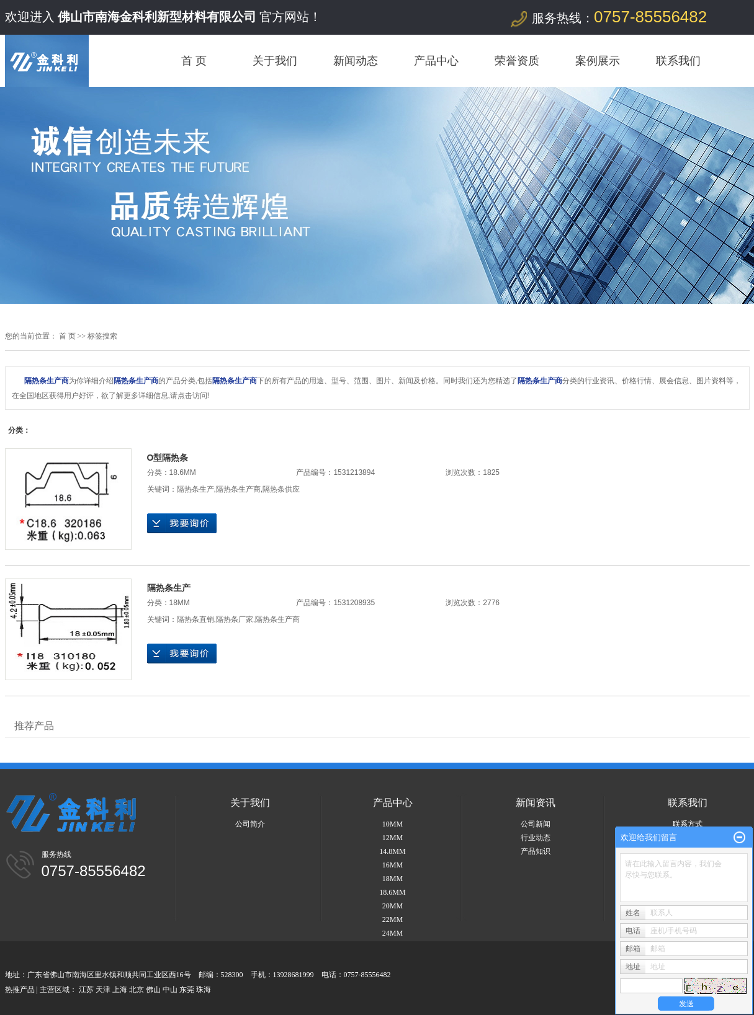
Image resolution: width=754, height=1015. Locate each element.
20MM (392, 906)
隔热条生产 (195, 489)
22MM (392, 919)
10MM (392, 824)
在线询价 (182, 523)
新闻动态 (355, 61)
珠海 (203, 989)
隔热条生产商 (238, 489)
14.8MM (392, 851)
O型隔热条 (168, 458)
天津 (103, 989)
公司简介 (250, 824)
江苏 (86, 989)
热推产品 (20, 989)
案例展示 (597, 61)
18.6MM (182, 472)
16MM (392, 865)
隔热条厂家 (234, 619)
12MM (392, 837)
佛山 (153, 989)
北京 (136, 989)
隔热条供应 (281, 489)
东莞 (186, 989)
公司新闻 (535, 824)
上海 (119, 989)
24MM (392, 933)
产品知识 (535, 851)
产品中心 (436, 61)
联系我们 (678, 61)
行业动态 (535, 837)
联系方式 (687, 824)
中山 (170, 989)
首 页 (194, 61)
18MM (179, 602)
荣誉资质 (517, 61)
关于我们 (275, 61)
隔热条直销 (195, 619)
